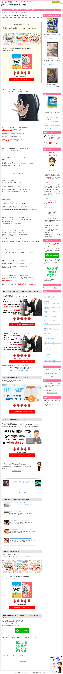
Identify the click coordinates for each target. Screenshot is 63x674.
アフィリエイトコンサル (36, 9)
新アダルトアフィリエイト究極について (17, 511)
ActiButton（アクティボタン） (50, 328)
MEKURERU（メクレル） (49, 325)
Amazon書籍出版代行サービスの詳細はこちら (22, 412)
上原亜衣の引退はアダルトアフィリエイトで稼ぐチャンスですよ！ (21, 529)
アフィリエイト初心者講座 (16, 9)
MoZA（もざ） (47, 333)
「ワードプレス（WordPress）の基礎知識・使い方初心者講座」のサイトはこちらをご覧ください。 (52, 127)
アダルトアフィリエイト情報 (49, 342)
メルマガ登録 (46, 9)
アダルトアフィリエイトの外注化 (49, 344)
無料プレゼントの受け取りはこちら (22, 79)
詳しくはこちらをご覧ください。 (51, 38)
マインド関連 (46, 347)
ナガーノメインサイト (7, 9)
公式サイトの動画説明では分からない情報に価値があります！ (20, 538)
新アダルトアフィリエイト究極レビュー (51, 360)
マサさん (46, 356)
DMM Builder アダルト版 (49, 338)
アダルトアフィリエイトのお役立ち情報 (51, 294)
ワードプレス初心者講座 (26, 9)
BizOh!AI (46, 323)
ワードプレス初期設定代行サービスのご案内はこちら (21, 455)
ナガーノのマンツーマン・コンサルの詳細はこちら (22, 325)
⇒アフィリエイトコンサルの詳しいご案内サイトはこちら (21, 370)
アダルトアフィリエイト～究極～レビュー (51, 362)
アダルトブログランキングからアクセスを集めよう (18, 502)
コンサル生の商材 (47, 354)
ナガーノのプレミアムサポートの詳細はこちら (22, 362)
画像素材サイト (47, 330)
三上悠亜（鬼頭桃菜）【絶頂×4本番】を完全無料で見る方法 (20, 520)
